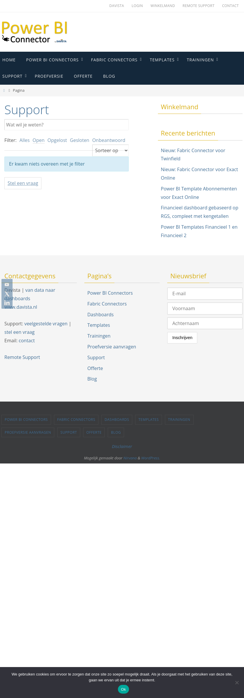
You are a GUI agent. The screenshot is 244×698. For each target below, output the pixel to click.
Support (96, 357)
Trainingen (98, 336)
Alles (25, 140)
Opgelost (57, 140)
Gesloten (79, 140)
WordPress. (150, 458)
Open (39, 140)
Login (137, 5)
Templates (98, 325)
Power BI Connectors (110, 293)
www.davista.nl (20, 307)
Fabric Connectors (107, 304)
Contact (230, 5)
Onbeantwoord (108, 140)
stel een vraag (19, 332)
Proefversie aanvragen (111, 346)
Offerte (95, 368)
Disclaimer (122, 446)
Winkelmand (163, 5)
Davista (116, 5)
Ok (123, 689)
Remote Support (199, 5)
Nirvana (130, 458)
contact (27, 340)
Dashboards (100, 314)
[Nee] (237, 682)
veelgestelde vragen (45, 323)
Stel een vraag (23, 183)
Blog (92, 379)
